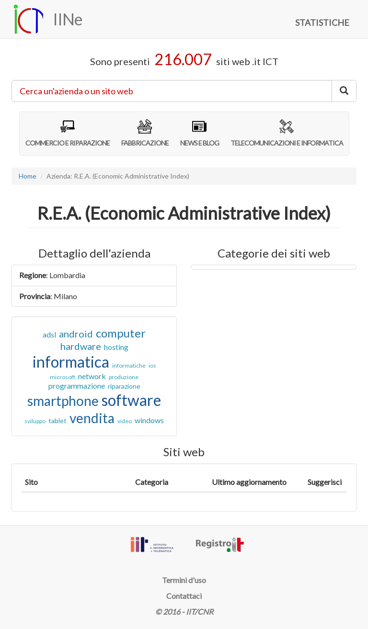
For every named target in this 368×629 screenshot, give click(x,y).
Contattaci (184, 595)
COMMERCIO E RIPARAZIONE (67, 133)
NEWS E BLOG (199, 133)
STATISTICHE (322, 22)
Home (27, 176)
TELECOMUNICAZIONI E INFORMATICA (286, 133)
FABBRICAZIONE (145, 133)
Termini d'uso (184, 579)
